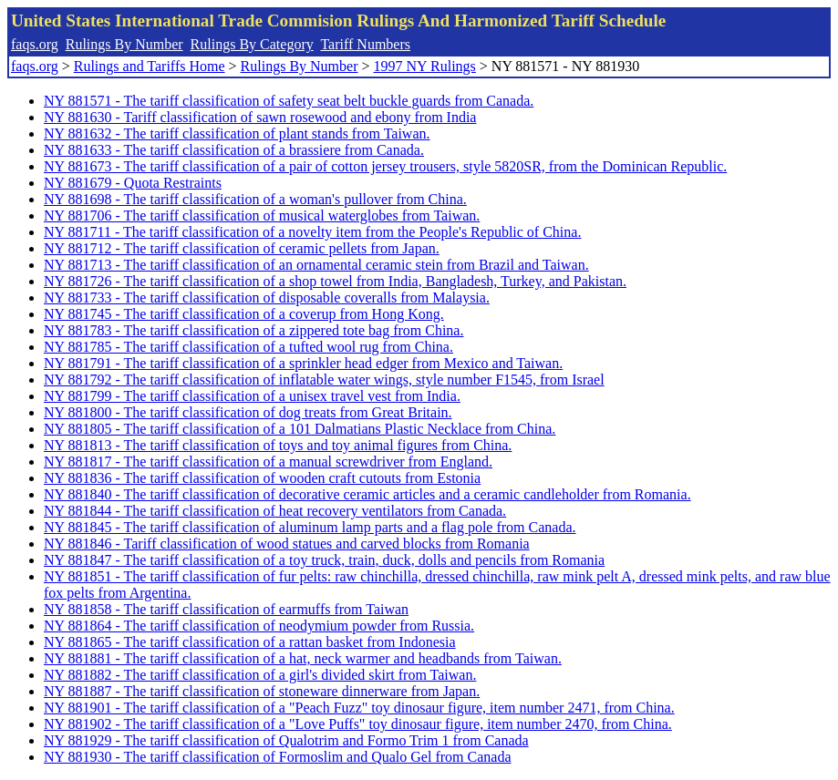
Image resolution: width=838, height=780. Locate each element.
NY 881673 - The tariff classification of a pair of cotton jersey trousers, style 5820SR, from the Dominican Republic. (385, 166)
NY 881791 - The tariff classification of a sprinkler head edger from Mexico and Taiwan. (303, 363)
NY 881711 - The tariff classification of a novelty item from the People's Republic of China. (312, 232)
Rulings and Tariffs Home (149, 66)
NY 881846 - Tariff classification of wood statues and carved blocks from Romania (287, 543)
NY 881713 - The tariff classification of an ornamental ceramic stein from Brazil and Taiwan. (316, 264)
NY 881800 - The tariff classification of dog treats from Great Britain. (248, 412)
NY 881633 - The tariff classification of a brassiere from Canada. (234, 150)
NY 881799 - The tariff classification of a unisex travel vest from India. (252, 396)
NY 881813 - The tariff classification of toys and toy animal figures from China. (278, 445)
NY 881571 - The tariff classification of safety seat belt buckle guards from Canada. (288, 100)
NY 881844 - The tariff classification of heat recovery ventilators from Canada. (275, 510)
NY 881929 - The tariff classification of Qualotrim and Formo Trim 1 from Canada (286, 740)
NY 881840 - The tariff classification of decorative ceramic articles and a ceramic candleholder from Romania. (367, 494)
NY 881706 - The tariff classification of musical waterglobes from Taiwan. (262, 215)
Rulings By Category (252, 44)
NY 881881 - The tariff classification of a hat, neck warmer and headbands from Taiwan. (303, 658)
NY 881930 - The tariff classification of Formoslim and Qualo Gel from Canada (277, 757)
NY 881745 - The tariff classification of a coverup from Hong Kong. (244, 314)
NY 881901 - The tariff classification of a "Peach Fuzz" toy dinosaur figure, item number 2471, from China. (359, 707)
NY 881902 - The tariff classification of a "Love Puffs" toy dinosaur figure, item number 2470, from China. (358, 724)
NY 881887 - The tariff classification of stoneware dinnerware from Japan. (262, 691)
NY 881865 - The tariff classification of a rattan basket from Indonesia (250, 642)
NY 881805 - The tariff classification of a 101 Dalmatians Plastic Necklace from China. (299, 428)
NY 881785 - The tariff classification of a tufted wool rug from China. (248, 346)
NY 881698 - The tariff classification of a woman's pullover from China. (255, 199)
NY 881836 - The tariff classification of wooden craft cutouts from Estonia (262, 478)
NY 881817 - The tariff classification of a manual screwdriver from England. (268, 461)
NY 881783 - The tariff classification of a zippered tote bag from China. (253, 330)
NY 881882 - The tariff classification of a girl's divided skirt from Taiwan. (260, 674)
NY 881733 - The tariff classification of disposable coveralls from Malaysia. (267, 297)
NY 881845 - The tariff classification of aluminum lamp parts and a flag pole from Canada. (310, 527)
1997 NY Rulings (425, 66)
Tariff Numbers (365, 44)
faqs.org (34, 44)
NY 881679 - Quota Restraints (133, 182)
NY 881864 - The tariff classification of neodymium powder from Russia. (259, 625)
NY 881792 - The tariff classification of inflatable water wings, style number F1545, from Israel (324, 379)
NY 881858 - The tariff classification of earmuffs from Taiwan (226, 609)
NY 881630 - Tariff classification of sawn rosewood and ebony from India (260, 117)
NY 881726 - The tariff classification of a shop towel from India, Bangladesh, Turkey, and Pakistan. (335, 281)
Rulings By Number (124, 44)
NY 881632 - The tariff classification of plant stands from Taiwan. (237, 133)
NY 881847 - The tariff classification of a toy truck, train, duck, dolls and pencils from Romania (324, 560)
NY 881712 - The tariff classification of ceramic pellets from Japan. (242, 248)
